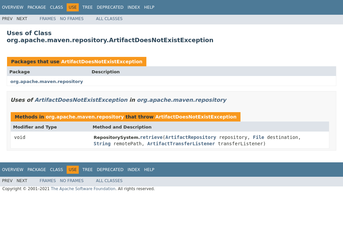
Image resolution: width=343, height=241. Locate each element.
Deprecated (110, 7)
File (258, 137)
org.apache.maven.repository (46, 81)
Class (56, 7)
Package (36, 7)
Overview (12, 7)
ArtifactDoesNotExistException (101, 61)
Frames (48, 18)
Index (134, 7)
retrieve (151, 137)
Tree (87, 7)
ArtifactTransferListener (181, 143)
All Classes (109, 18)
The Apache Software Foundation (83, 188)
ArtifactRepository (190, 137)
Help (149, 7)
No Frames (72, 18)
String (102, 143)
